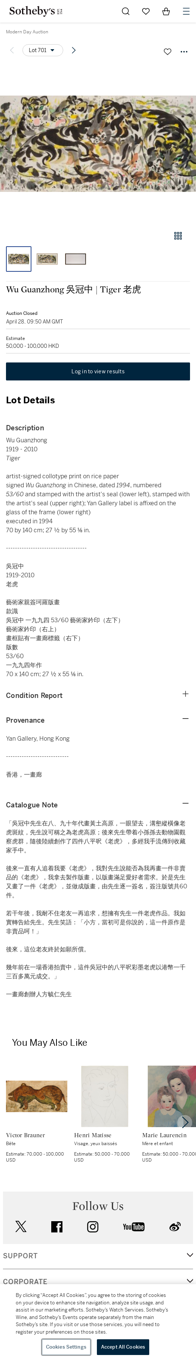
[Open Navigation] (186, 11)
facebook (56, 1226)
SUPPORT (20, 1256)
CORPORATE (25, 1282)
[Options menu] (42, 50)
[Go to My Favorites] (146, 11)
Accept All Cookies (123, 1347)
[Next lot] (73, 50)
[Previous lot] (11, 50)
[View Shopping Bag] (166, 11)
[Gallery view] (178, 235)
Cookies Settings (66, 1347)
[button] (98, 143)
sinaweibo (175, 1226)
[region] (98, 1322)
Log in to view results (98, 371)
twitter (21, 1226)
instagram (92, 1226)
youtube (134, 1226)
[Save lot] (168, 52)
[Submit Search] (125, 11)
